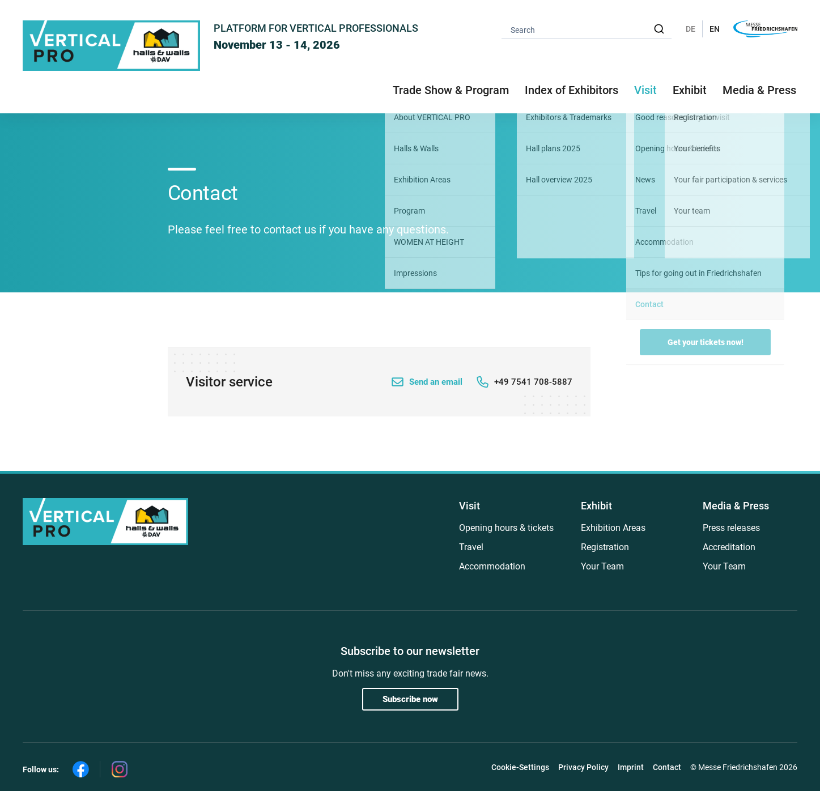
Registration (605, 547)
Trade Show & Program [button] (451, 90)
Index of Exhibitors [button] (571, 90)
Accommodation (492, 566)
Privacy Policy (583, 767)
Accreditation (729, 547)
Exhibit (596, 506)
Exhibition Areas (613, 527)
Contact (667, 767)
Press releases (731, 527)
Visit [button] (645, 90)
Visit (469, 506)
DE (690, 28)
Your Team (602, 566)
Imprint (631, 767)
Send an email (435, 382)
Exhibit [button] (690, 90)
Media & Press (759, 90)
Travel (471, 547)
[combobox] (587, 29)
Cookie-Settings (520, 767)
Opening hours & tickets (506, 527)
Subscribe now (410, 699)
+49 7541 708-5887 (533, 382)
